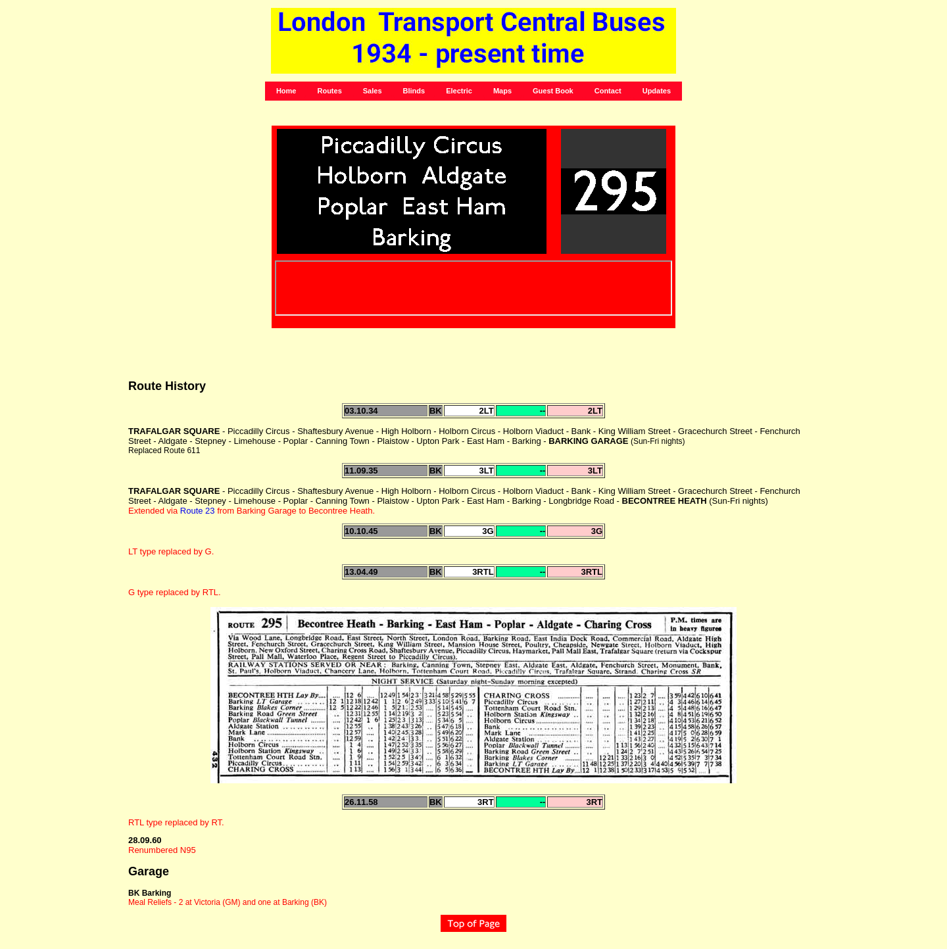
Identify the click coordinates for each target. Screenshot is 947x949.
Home (286, 91)
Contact (608, 91)
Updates (657, 91)
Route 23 (197, 511)
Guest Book (553, 91)
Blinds (414, 91)
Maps (502, 91)
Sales (372, 91)
